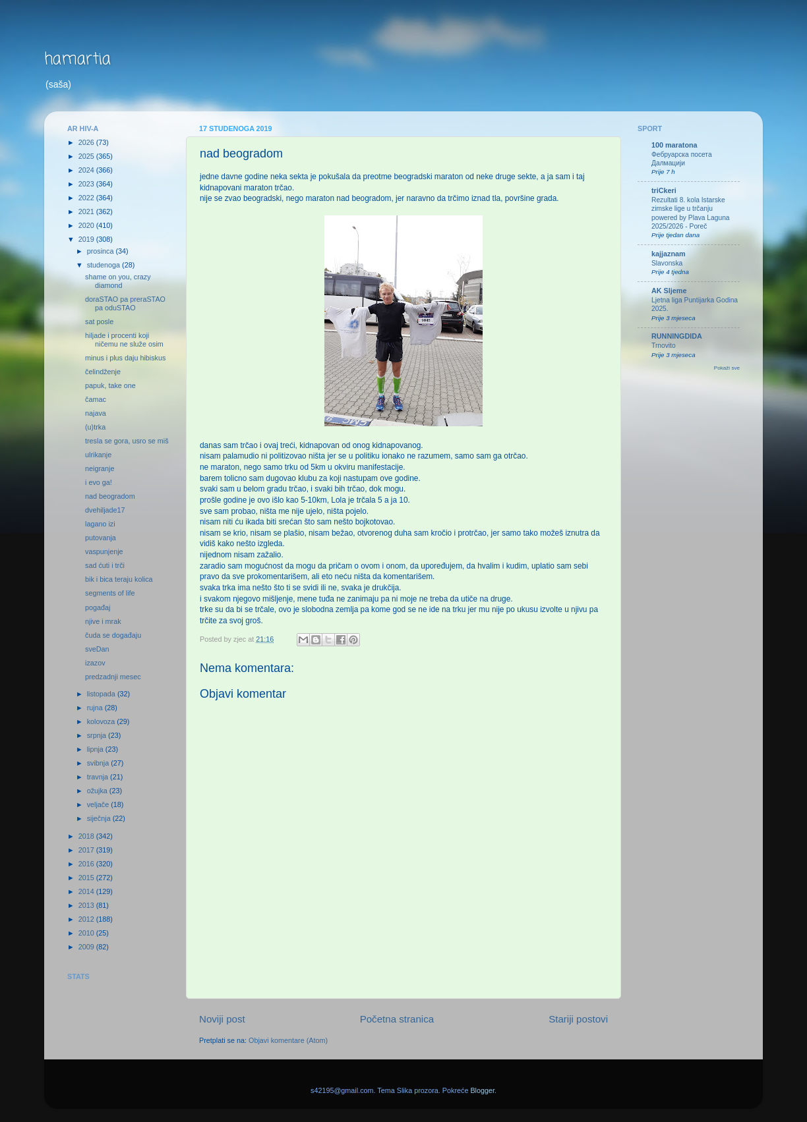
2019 (87, 239)
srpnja (97, 735)
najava (95, 413)
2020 (87, 225)
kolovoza (102, 721)
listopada (102, 694)
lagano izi (100, 524)
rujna (96, 708)
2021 (87, 211)
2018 (87, 836)
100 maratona (674, 145)
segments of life (110, 593)
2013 (87, 905)
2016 (87, 864)
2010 (87, 933)
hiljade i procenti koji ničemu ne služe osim (124, 339)
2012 (87, 919)
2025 (87, 156)
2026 (87, 142)
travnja (98, 777)
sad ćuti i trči (105, 565)
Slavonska (666, 263)
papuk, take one (110, 385)
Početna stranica (397, 1018)
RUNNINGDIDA (676, 336)
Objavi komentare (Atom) (288, 1040)
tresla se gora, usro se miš (127, 441)
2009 (87, 947)
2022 (87, 198)
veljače (99, 804)
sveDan (97, 649)
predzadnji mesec (113, 677)
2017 (87, 850)
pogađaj (97, 607)
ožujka (98, 791)
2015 (87, 878)
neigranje (99, 468)
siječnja (100, 818)
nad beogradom (110, 496)
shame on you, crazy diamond (118, 281)
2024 (87, 170)
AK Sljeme (668, 291)
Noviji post (222, 1018)
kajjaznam (668, 254)
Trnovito (663, 345)
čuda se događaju (113, 635)
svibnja (99, 763)
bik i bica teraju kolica (119, 579)
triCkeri (663, 190)
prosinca (101, 251)
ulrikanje (98, 455)
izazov (95, 663)
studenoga (104, 265)
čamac (95, 399)
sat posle (99, 321)
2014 (87, 891)
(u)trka (95, 427)
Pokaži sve (727, 368)
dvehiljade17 (105, 510)
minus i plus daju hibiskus (125, 358)
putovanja (100, 538)
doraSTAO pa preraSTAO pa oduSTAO (125, 303)
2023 (87, 184)
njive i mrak (103, 621)
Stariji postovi (578, 1018)
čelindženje (103, 372)
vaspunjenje (104, 551)
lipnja (96, 749)
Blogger (482, 1090)
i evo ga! (98, 482)
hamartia (77, 59)
